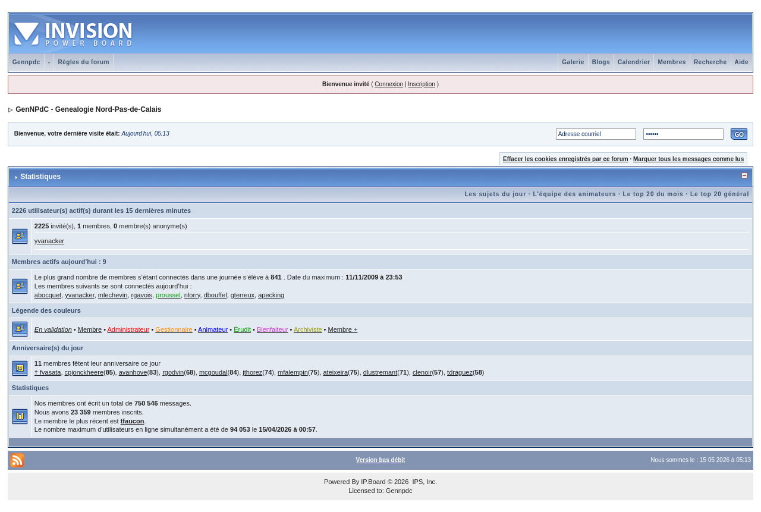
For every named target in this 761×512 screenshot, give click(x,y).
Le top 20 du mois (653, 194)
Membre (90, 329)
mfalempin (293, 372)
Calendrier (634, 62)
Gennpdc (26, 62)
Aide (742, 62)
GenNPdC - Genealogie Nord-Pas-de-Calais (88, 109)
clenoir (422, 372)
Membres (671, 62)
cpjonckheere (84, 372)
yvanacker (49, 240)
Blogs (601, 62)
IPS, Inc (423, 481)
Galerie (573, 62)
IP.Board (373, 481)
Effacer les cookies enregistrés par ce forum (565, 159)
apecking (271, 295)
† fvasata (47, 372)
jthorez (252, 372)
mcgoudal (213, 372)
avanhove (133, 372)
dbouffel (215, 295)
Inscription (421, 84)
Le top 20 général (719, 194)
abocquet (47, 295)
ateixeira (335, 372)
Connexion (389, 84)
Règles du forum (83, 62)
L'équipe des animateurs (574, 194)
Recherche (710, 62)
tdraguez (460, 372)
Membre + (343, 329)
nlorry (192, 295)
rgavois (141, 295)
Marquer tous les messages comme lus (688, 159)
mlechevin (113, 295)
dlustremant (380, 372)
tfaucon (132, 421)
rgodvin (173, 372)
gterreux (242, 295)
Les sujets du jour (495, 194)
